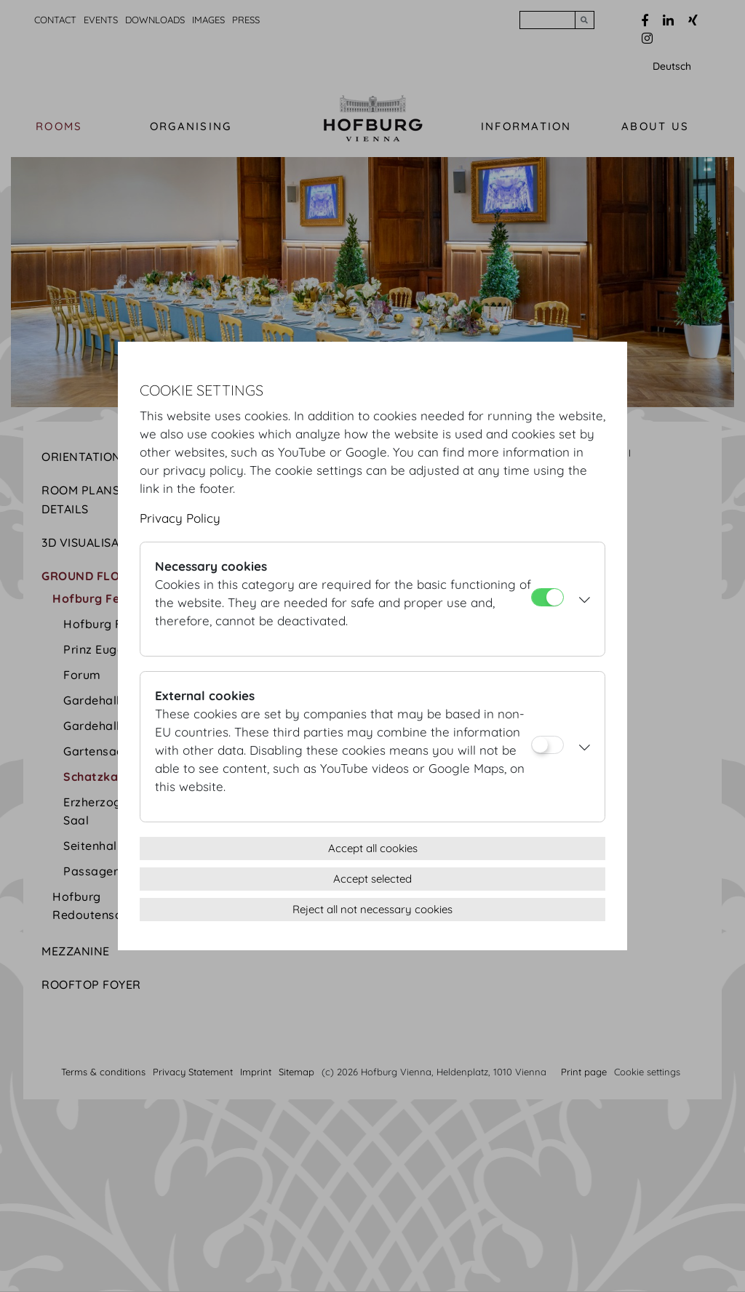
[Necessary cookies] (547, 597)
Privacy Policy (180, 518)
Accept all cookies (373, 848)
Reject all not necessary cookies (372, 909)
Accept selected (372, 879)
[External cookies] (547, 745)
